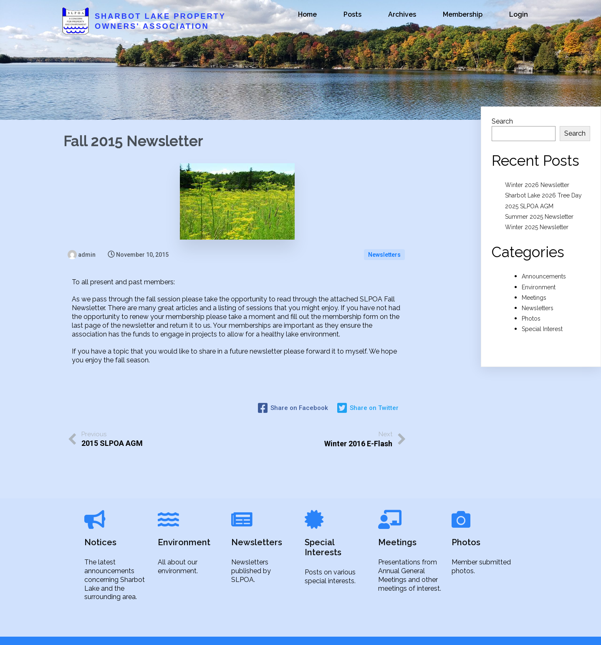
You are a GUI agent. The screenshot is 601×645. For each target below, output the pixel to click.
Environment (539, 287)
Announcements (544, 276)
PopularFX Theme (382, 632)
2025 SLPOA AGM (529, 206)
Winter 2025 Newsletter (536, 227)
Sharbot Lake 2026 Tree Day (543, 195)
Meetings (534, 297)
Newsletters (384, 254)
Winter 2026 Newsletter (537, 185)
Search (502, 121)
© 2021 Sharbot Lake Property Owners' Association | (272, 632)
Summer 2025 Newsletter (539, 216)
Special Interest (542, 329)
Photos (531, 318)
